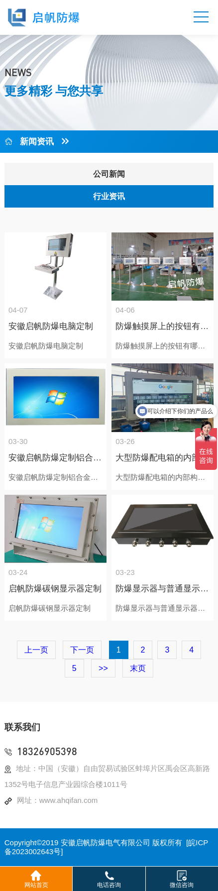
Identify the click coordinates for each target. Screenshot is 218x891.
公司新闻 (109, 174)
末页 (138, 668)
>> (103, 668)
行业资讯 (109, 196)
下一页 (82, 650)
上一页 (36, 650)
